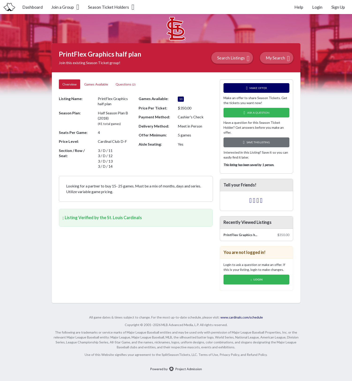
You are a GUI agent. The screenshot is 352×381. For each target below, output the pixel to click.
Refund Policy (257, 355)
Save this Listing (256, 142)
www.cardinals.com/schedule (241, 317)
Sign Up (338, 7)
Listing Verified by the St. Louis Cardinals (102, 217)
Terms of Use (208, 355)
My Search (278, 58)
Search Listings (233, 58)
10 (180, 99)
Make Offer (256, 88)
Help (298, 7)
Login (317, 7)
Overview (69, 84)
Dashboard (32, 7)
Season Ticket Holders (111, 7)
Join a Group (65, 7)
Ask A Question (256, 112)
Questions (126, 84)
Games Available (96, 84)
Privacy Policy (229, 355)
